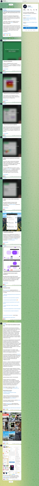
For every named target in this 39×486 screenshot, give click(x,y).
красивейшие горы (15, 388)
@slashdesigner (30, 7)
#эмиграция (19, 407)
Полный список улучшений (7, 315)
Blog (28, 30)
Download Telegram (30, 27)
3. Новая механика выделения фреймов (10, 299)
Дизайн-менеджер (6, 393)
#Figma (14, 317)
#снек (28, 22)
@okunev (27, 25)
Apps (31, 30)
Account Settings (14, 238)
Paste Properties (12, 204)
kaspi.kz (18, 354)
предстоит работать (6, 476)
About (26, 30)
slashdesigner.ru (27, 15)
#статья (30, 22)
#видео (33, 22)
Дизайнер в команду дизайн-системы (9, 392)
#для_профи (33, 17)
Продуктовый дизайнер (7, 391)
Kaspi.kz (19, 400)
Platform (34, 30)
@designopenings (9, 403)
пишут (12, 22)
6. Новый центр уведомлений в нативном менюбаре (12, 308)
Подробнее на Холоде (6, 33)
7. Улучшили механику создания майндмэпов (11, 310)
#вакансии (14, 407)
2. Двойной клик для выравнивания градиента (11, 297)
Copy (9, 204)
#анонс (35, 22)
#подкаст (24, 23)
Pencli (9, 64)
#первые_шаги (28, 17)
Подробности (5, 441)
